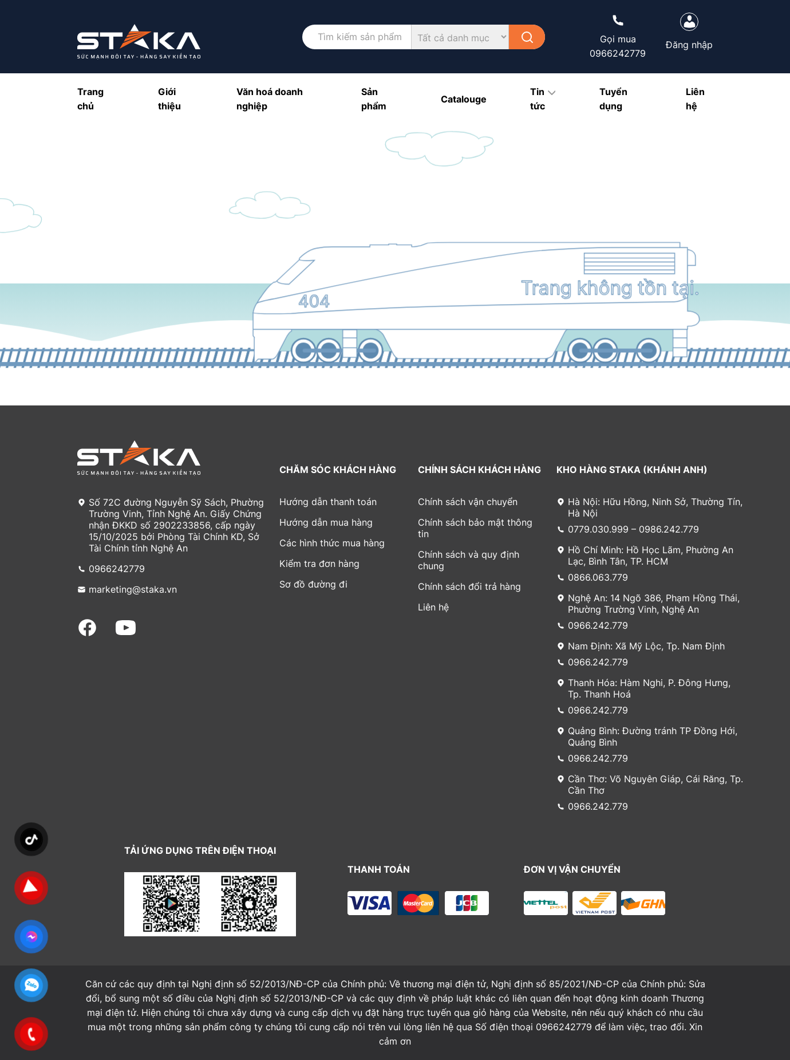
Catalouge (464, 99)
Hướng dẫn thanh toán (328, 501)
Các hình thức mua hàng (332, 543)
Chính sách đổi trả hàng (469, 586)
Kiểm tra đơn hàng (319, 563)
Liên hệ (433, 607)
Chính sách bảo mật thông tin (475, 528)
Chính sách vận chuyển (468, 501)
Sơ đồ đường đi (313, 584)
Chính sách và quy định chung (468, 560)
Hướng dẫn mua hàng (326, 522)
